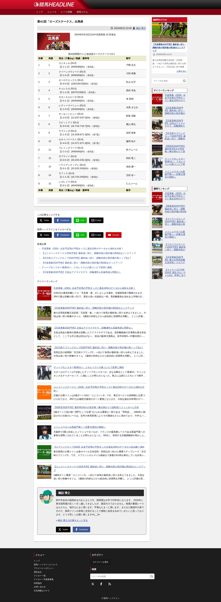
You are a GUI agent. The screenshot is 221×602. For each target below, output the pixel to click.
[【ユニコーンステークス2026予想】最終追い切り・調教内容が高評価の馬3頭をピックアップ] (44, 472)
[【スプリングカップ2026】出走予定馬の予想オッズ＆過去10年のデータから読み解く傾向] (44, 452)
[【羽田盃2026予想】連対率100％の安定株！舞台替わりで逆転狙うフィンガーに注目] (44, 413)
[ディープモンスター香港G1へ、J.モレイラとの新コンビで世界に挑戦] (44, 373)
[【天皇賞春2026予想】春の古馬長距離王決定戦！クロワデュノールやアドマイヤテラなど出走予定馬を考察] (157, 261)
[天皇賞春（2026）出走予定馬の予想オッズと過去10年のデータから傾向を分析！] (44, 293)
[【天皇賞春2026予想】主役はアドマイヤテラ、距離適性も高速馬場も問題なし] (44, 333)
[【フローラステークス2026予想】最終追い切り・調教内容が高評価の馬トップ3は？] (157, 248)
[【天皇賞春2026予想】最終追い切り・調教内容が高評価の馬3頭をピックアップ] (44, 313)
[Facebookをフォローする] (101, 584)
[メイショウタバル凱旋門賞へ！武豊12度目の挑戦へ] (44, 432)
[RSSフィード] (109, 584)
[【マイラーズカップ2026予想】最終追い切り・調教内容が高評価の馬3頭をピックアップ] (157, 223)
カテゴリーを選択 (100, 562)
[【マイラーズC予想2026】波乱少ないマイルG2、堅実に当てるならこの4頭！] (157, 273)
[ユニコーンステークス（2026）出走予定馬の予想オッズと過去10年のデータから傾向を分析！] (44, 392)
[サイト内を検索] (184, 81)
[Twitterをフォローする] (92, 584)
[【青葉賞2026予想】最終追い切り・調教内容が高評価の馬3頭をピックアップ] (157, 210)
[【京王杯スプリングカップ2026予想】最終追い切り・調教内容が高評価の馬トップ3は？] (44, 353)
